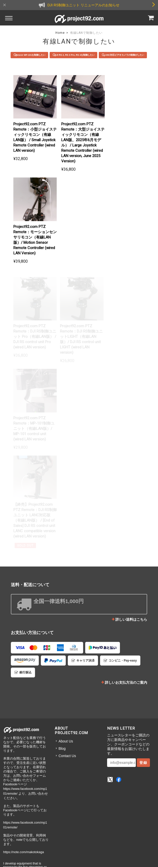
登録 (143, 591)
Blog (62, 577)
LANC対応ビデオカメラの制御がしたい (81, 63)
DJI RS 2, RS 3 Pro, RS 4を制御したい (102, 55)
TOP (33, 816)
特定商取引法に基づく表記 (92, 816)
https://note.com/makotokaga (23, 680)
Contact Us (67, 584)
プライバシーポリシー (56, 816)
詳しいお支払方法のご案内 (126, 511)
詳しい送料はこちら (131, 448)
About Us (65, 570)
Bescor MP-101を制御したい (56, 55)
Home (60, 33)
